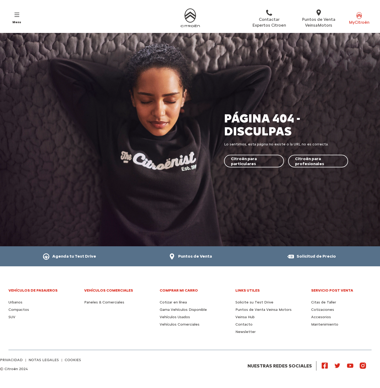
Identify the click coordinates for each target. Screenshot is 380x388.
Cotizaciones (322, 309)
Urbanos (15, 302)
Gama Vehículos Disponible (183, 309)
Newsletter (245, 332)
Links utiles (247, 290)
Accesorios (321, 317)
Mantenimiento (324, 324)
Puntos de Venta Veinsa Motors (263, 309)
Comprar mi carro (179, 290)
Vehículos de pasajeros (33, 290)
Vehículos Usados (175, 317)
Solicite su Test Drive (254, 302)
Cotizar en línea (173, 302)
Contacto (244, 324)
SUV (11, 317)
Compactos (18, 309)
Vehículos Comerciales (108, 290)
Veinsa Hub (245, 317)
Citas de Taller (323, 302)
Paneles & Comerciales (104, 302)
